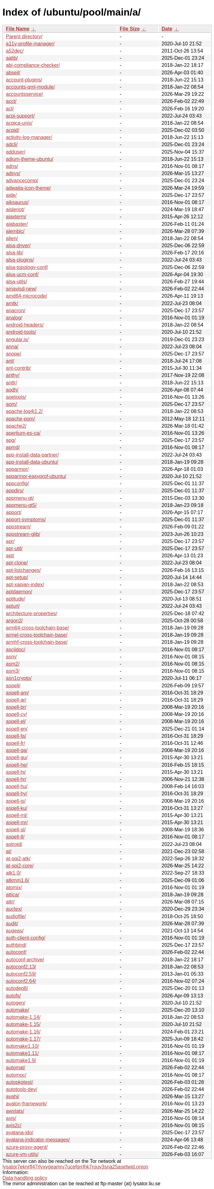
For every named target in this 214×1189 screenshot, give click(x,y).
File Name (18, 28)
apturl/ (13, 606)
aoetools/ (16, 397)
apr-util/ (14, 548)
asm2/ (13, 663)
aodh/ (12, 389)
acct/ (11, 101)
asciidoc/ (15, 649)
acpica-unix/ (19, 123)
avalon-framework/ (26, 1103)
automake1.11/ (22, 1053)
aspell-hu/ (16, 786)
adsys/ (13, 173)
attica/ (12, 894)
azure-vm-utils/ (22, 1154)
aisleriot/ (15, 209)
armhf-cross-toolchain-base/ (36, 642)
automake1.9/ (21, 1060)
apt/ (10, 555)
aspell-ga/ (16, 750)
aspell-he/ (16, 765)
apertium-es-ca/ (23, 433)
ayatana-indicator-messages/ (38, 1139)
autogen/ (15, 1003)
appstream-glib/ (23, 534)
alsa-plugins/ (20, 259)
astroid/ (14, 844)
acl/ (10, 108)
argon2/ (14, 620)
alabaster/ (17, 224)
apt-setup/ (17, 577)
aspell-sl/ (16, 829)
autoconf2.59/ (21, 974)
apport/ (13, 512)
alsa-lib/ (14, 252)
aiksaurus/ (17, 202)
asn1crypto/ (19, 678)
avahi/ (12, 1096)
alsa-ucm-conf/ (22, 274)
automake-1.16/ (23, 1031)
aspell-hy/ (16, 793)
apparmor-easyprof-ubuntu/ (36, 476)
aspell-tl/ (15, 836)
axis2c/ (13, 1125)
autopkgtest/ (19, 1082)
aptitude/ (15, 598)
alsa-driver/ (18, 245)
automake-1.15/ (23, 1024)
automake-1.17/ (23, 1039)
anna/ (12, 346)
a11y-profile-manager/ (30, 43)
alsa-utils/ (16, 281)
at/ (9, 851)
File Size (130, 28)
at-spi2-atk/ (18, 858)
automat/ (15, 1067)
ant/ (10, 361)
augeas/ (15, 930)
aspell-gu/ (16, 757)
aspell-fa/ (16, 736)
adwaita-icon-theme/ (28, 188)
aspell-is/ (16, 801)
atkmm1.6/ (17, 880)
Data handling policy (24, 1178)
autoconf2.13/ (21, 966)
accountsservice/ (24, 94)
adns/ (12, 166)
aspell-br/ (16, 707)
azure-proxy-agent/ (27, 1147)
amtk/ (12, 303)
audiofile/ (16, 916)
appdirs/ (15, 490)
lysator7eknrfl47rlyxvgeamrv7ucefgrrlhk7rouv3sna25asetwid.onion (75, 1166)
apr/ (10, 541)
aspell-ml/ (16, 815)
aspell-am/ (17, 692)
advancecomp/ (22, 180)
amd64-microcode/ (26, 296)
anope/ (13, 353)
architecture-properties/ (31, 613)
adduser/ (15, 152)
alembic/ (15, 231)
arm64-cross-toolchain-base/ (37, 627)
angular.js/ (17, 339)
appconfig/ (17, 483)
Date (166, 28)
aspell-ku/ (16, 808)
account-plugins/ (24, 79)
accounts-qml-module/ (30, 87)
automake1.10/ (22, 1046)
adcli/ (11, 144)
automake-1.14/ (23, 1017)
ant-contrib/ (18, 368)
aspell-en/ (16, 729)
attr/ (10, 901)
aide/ (11, 195)
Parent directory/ (24, 36)
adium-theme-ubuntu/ (29, 159)
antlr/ (11, 382)
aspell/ (13, 685)
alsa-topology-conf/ (27, 267)
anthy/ (13, 375)
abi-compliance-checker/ (33, 65)
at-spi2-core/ (20, 865)
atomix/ (14, 887)
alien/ (12, 238)
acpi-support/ (20, 115)
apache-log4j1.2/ (24, 411)
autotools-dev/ (21, 1089)
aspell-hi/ (16, 772)
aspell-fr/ (15, 743)
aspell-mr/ (17, 822)
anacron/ (15, 310)
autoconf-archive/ (25, 959)
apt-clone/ (17, 562)
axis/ (11, 1118)
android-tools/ (21, 332)
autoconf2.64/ (21, 981)
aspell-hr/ (16, 779)
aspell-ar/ (16, 700)
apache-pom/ (20, 418)
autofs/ (13, 995)
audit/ (12, 923)
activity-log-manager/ (29, 137)
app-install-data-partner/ (32, 454)
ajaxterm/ (16, 216)
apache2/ (16, 426)
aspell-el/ (16, 721)
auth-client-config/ (25, 938)
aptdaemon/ (19, 591)
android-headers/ (25, 324)
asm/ (11, 656)
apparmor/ (17, 469)
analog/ (14, 317)
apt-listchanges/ (23, 570)
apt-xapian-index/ (25, 584)
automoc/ (16, 1075)
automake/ (17, 1010)
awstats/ (15, 1111)
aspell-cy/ (16, 714)
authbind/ (16, 945)
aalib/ (12, 58)
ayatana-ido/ (19, 1132)
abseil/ (13, 72)
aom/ (11, 404)
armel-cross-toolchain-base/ (36, 635)
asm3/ (13, 671)
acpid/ (12, 130)
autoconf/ (16, 952)
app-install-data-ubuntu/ (32, 462)
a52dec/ (15, 50)
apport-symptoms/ (26, 519)
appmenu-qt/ (20, 498)
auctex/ (14, 909)
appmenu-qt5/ (21, 505)
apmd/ (13, 447)
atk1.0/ (13, 872)
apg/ (11, 440)
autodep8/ (17, 988)
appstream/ (18, 526)
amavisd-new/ (21, 288)
